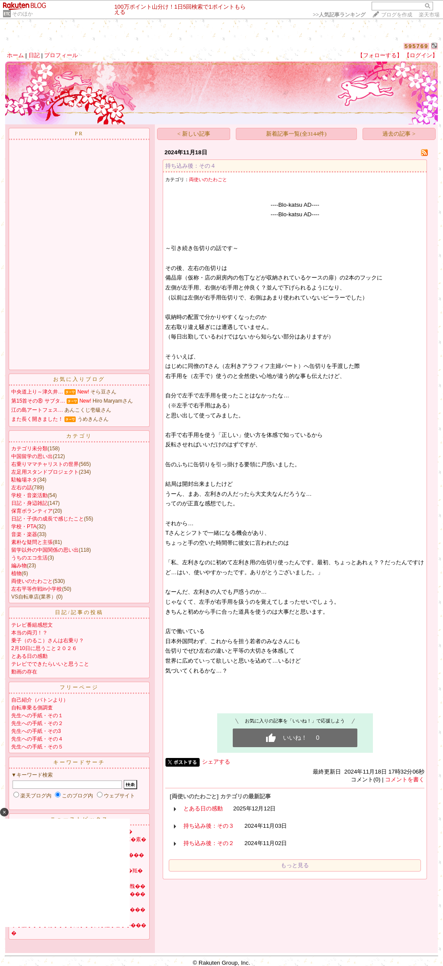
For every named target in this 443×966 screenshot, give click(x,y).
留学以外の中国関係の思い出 (45, 550)
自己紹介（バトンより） (39, 700)
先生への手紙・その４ (37, 739)
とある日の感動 (29, 656)
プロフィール (61, 55)
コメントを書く (404, 779)
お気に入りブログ (79, 379)
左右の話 (21, 488)
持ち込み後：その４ (190, 166)
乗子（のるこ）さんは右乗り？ (47, 640)
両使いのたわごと (32, 581)
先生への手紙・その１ (37, 715)
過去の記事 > (398, 133)
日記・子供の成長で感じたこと (47, 519)
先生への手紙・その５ (37, 747)
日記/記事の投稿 (79, 612)
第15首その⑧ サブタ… (38, 401)
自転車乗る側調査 (32, 708)
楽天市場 (429, 15)
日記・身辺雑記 (29, 503)
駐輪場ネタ (24, 480)
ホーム (15, 55)
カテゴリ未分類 (29, 449)
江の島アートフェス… (37, 410)
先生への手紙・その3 (36, 731)
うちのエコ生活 (29, 558)
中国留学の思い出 (32, 456)
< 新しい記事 (193, 133)
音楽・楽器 (24, 534)
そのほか (22, 14)
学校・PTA (23, 527)
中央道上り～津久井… (37, 392)
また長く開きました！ (37, 419)
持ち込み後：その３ (208, 826)
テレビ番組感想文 (32, 625)
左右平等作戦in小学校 (36, 589)
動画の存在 (24, 672)
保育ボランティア (32, 511)
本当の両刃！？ (29, 633)
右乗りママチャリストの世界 (45, 464)
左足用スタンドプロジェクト (45, 472)
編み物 (19, 566)
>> (339, 15)
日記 (34, 55)
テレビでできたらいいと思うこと (50, 664)
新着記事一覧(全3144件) (296, 133)
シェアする (216, 761)
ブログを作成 (396, 15)
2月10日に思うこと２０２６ (44, 648)
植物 (16, 573)
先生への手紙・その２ (37, 723)
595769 (416, 46)
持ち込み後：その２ (208, 843)
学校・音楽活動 (29, 495)
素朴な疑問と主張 (32, 542)
